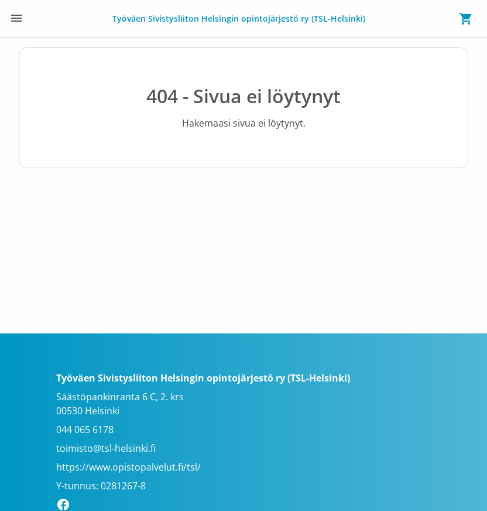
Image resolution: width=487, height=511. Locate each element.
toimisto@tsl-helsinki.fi (106, 448)
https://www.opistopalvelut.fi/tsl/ (128, 467)
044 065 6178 (85, 429)
